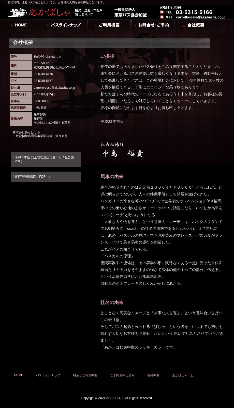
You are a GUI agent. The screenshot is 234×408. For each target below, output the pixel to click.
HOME (18, 375)
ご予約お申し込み (122, 375)
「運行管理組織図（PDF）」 (31, 176)
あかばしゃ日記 (183, 375)
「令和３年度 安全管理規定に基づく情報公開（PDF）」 (43, 159)
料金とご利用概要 (85, 375)
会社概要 (153, 375)
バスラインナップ (48, 375)
